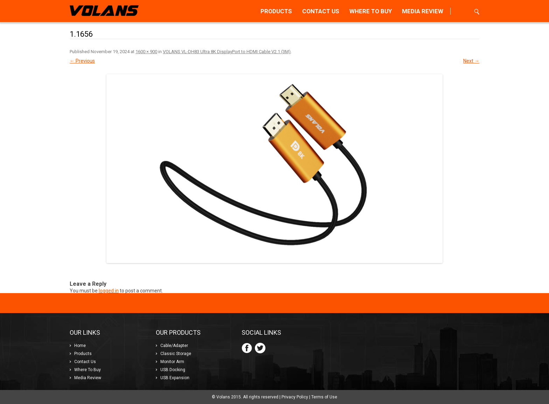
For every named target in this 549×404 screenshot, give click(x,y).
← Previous (82, 61)
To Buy (370, 11)
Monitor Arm (172, 361)
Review (422, 11)
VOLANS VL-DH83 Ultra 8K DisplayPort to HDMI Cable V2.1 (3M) (227, 51)
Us (320, 11)
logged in (109, 290)
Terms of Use (324, 397)
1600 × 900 (146, 51)
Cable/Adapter (174, 345)
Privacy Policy (295, 397)
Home (80, 345)
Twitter (260, 348)
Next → (471, 61)
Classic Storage (175, 353)
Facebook (247, 348)
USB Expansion (174, 377)
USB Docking (172, 369)
